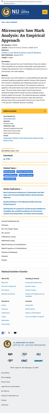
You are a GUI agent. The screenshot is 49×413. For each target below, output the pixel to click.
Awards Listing (30, 286)
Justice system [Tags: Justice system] (9, 179)
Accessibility (5, 373)
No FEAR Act (5, 391)
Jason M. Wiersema (34, 52)
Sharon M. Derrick (20, 52)
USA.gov (3, 400)
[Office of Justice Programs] (6, 12)
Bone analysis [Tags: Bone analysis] (9, 172)
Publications (6, 313)
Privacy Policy (5, 382)
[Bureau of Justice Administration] (10, 353)
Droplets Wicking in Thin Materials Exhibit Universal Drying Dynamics (22, 203)
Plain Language (6, 377)
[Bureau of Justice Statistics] (24, 356)
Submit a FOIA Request (33, 313)
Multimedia (5, 320)
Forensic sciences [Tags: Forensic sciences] (26, 175)
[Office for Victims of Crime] (24, 361)
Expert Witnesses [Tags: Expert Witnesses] (10, 175)
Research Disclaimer (8, 294)
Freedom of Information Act (10, 396)
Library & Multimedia (11, 22)
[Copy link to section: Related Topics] (17, 168)
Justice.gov (4, 405)
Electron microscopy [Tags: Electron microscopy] (24, 172)
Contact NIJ (29, 305)
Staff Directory (30, 309)
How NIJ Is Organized (9, 286)
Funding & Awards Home (33, 282)
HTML (9, 159)
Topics (4, 317)
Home (3, 22)
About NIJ (5, 282)
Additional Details (9, 111)
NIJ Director (5, 290)
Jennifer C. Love (7, 52)
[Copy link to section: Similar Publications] (21, 189)
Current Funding (30, 290)
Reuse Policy (6, 324)
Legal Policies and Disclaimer (10, 386)
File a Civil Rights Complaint (34, 317)
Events (4, 305)
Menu (44, 12)
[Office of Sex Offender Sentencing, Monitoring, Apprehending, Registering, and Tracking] (38, 360)
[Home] (20, 12)
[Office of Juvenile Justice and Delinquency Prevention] (10, 361)
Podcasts (5, 309)
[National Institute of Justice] (39, 353)
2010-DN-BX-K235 (9, 119)
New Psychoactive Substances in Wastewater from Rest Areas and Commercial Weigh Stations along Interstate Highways (23, 195)
